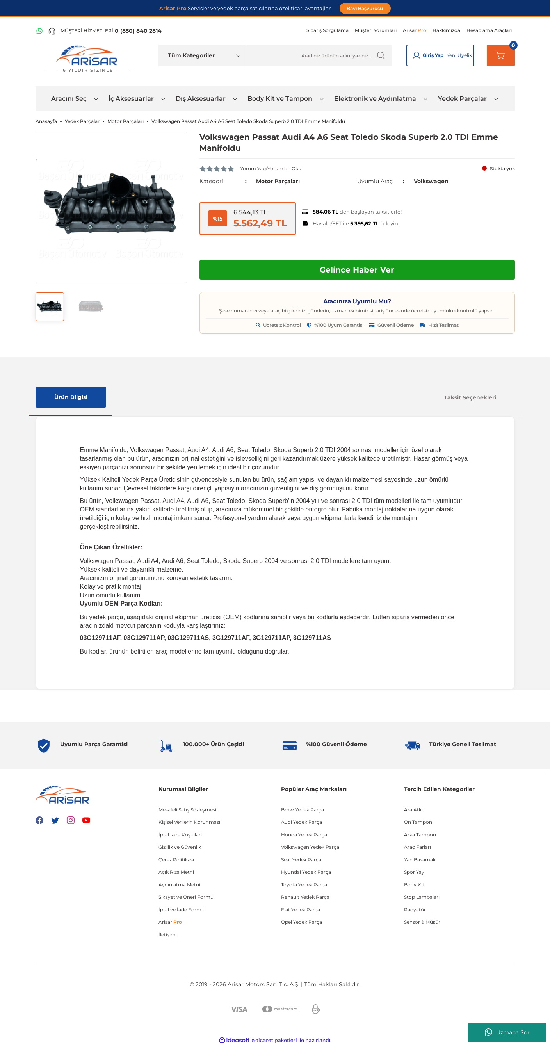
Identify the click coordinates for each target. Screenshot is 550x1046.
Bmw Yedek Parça (302, 810)
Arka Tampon (420, 835)
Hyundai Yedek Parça (306, 872)
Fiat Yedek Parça (300, 909)
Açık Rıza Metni (176, 872)
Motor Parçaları (278, 181)
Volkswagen (431, 181)
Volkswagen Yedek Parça (310, 847)
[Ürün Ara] (319, 55)
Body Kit (414, 884)
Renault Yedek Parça (305, 897)
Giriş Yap (433, 55)
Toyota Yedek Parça (304, 884)
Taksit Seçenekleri (470, 397)
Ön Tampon (418, 822)
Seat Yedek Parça (301, 859)
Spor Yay (414, 872)
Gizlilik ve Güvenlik (179, 847)
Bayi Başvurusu (365, 8)
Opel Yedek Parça (301, 922)
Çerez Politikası (176, 859)
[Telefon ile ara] (105, 31)
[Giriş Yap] (416, 55)
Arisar (170, 922)
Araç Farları (417, 847)
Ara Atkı (413, 810)
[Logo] (88, 59)
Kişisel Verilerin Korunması (189, 822)
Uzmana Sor (507, 1032)
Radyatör (415, 909)
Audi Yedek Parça (301, 822)
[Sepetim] (501, 55)
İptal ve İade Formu (181, 909)
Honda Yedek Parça (304, 835)
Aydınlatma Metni (179, 884)
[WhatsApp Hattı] (39, 31)
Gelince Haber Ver (357, 269)
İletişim (167, 934)
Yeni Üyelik (459, 55)
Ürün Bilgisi (70, 397)
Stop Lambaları (422, 897)
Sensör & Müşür (422, 922)
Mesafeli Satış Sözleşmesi (187, 810)
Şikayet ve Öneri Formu (186, 897)
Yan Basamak (420, 859)
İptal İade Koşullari (180, 835)
